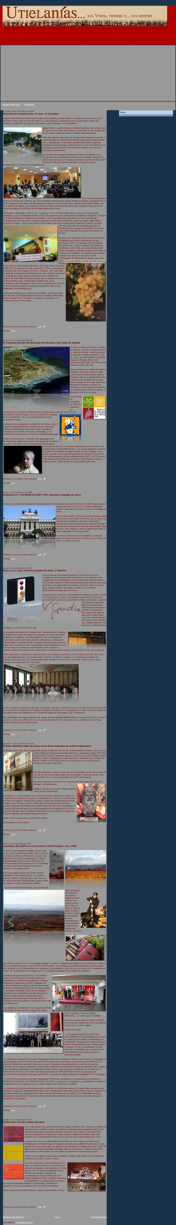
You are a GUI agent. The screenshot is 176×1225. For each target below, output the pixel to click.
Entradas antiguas (99, 1217)
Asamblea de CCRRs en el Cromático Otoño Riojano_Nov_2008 (40, 846)
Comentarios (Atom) (24, 1222)
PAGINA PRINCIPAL (11, 105)
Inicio (57, 1217)
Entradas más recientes (13, 1217)
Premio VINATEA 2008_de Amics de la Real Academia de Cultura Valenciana (47, 746)
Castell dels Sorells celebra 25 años (23, 1122)
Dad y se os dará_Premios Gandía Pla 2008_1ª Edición (34, 570)
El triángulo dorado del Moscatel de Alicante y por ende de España (41, 342)
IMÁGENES (30, 105)
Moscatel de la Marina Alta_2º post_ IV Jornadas (31, 113)
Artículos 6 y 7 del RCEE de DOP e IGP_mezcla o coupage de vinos (42, 494)
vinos (13, 331)
